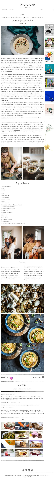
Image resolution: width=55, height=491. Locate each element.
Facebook (23, 470)
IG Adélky (34, 104)
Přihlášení (4, 9)
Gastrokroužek (35, 58)
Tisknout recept (37, 377)
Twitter (26, 470)
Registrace (12, 9)
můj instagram (24, 58)
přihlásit (29, 389)
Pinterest (32, 470)
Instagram (29, 470)
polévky (22, 14)
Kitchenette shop (49, 19)
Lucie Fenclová (17, 130)
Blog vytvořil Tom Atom (27, 477)
